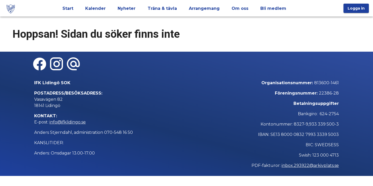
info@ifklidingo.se (67, 122)
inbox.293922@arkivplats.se (310, 165)
